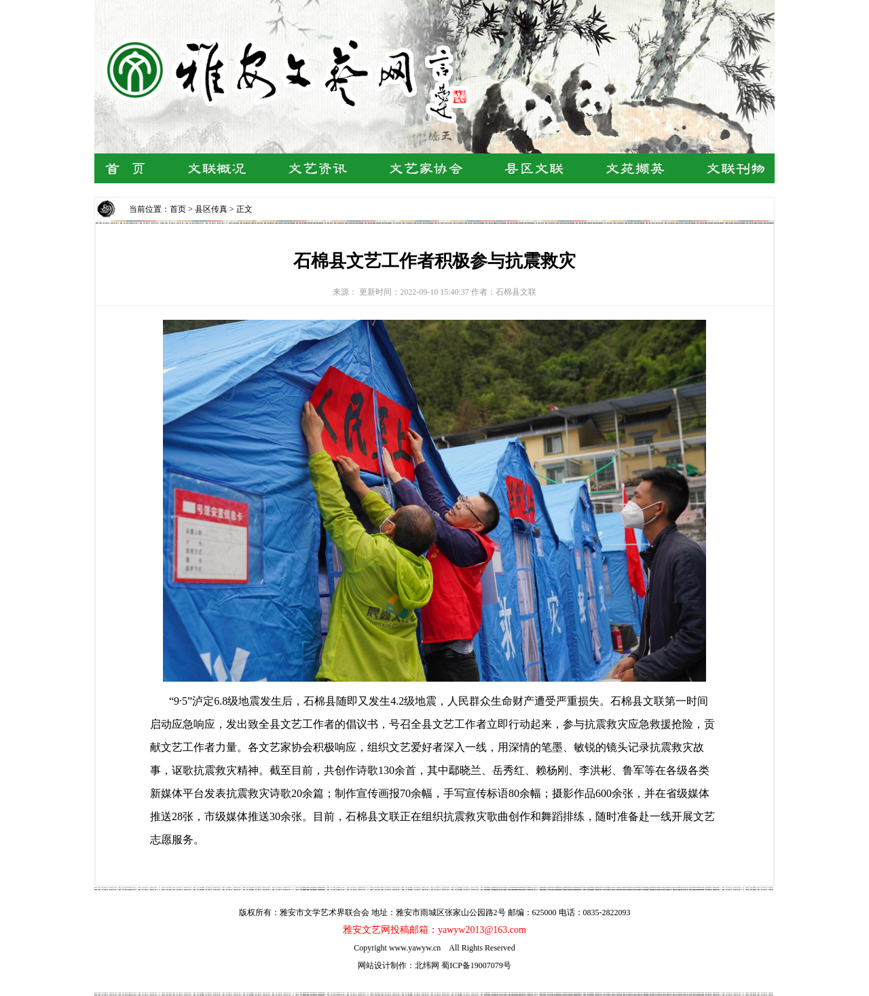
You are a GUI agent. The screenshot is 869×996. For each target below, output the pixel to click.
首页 (178, 209)
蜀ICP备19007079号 (476, 965)
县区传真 (211, 209)
